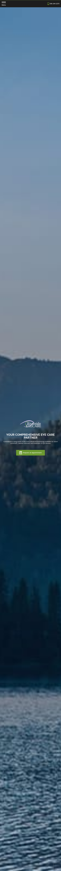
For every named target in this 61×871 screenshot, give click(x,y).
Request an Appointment (30, 452)
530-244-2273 (53, 3)
